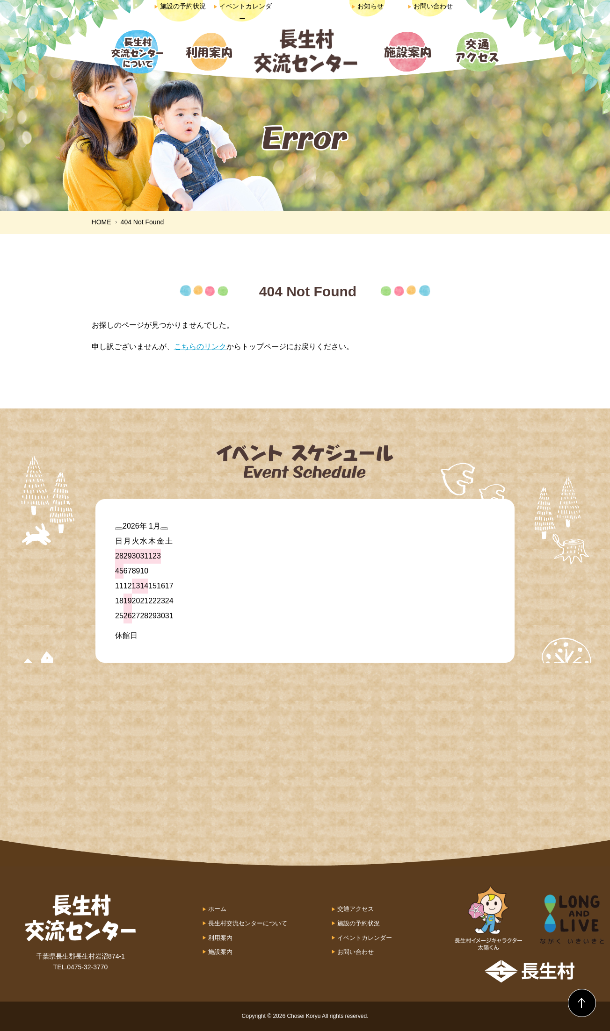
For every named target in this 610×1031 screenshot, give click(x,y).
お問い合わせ (430, 6)
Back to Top (582, 1003)
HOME (101, 222)
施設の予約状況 (180, 6)
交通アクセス (355, 908)
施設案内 (220, 951)
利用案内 (220, 937)
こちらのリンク (200, 347)
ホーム (217, 908)
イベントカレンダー (364, 937)
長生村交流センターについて (247, 923)
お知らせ (367, 6)
